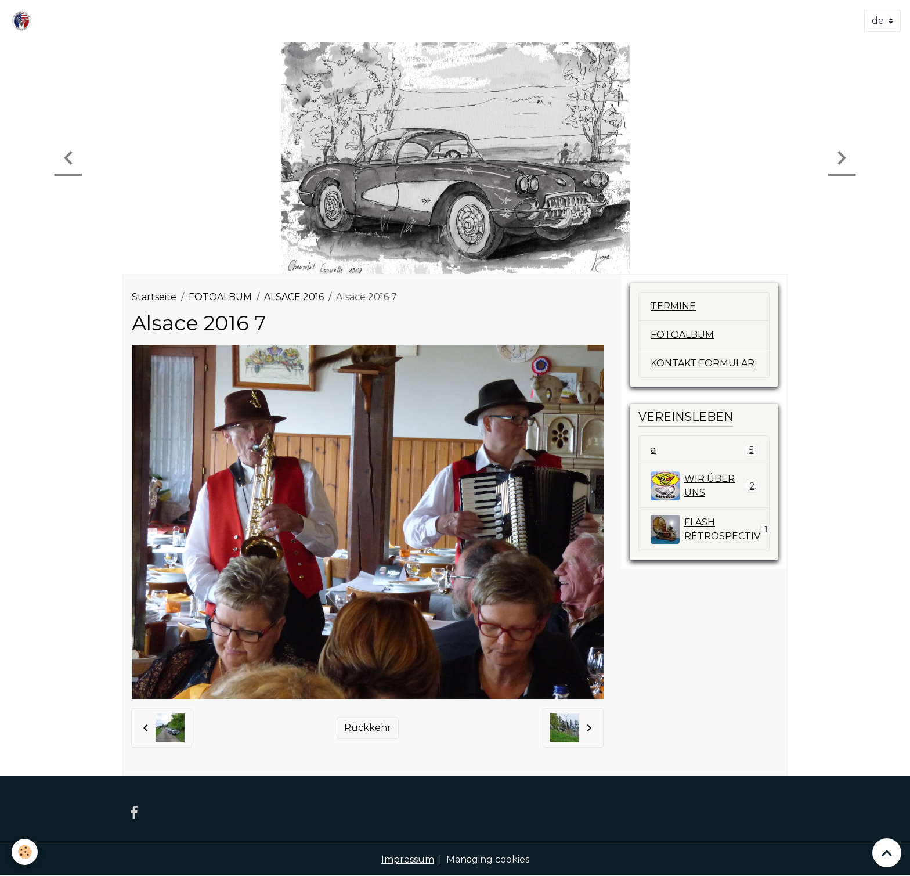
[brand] (23, 21)
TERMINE (673, 306)
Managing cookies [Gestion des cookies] (487, 859)
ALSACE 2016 (294, 296)
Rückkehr (367, 727)
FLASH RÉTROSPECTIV (710, 529)
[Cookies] (25, 852)
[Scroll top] (886, 852)
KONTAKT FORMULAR (702, 363)
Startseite (154, 296)
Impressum (407, 859)
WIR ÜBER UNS (704, 485)
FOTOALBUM (220, 296)
